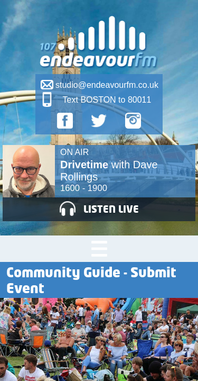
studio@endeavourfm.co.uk (106, 84)
